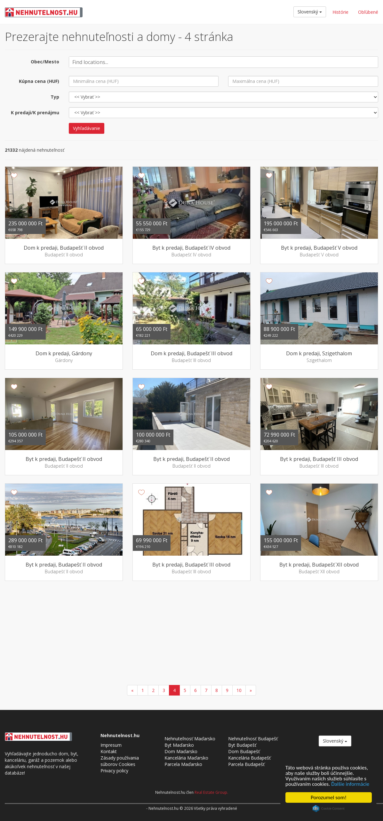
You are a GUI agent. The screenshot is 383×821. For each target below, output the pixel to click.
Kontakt (108, 751)
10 (239, 690)
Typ (55, 97)
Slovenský (310, 12)
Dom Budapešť (244, 751)
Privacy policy (114, 771)
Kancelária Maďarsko (186, 758)
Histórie (340, 12)
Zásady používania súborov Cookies (119, 761)
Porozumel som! (329, 797)
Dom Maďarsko (180, 751)
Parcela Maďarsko (183, 764)
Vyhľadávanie (86, 128)
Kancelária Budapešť (249, 758)
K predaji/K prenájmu (35, 112)
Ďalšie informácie (350, 784)
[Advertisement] (191, 634)
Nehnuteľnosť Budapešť (253, 739)
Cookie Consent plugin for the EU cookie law (329, 808)
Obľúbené (368, 12)
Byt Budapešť (242, 745)
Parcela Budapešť (246, 764)
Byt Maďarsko (179, 745)
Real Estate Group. (211, 792)
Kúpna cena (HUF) (39, 81)
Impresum (111, 745)
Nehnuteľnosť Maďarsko (189, 739)
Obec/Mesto (45, 62)
